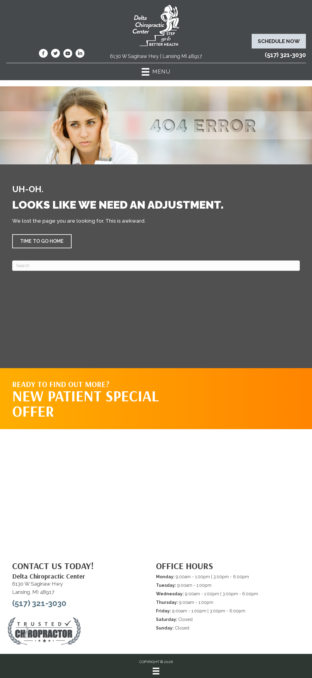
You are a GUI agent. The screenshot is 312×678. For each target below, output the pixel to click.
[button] (42, 241)
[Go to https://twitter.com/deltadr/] (55, 54)
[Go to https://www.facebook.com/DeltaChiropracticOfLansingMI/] (43, 54)
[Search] (156, 265)
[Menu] (156, 671)
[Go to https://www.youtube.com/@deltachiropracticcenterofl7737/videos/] (67, 54)
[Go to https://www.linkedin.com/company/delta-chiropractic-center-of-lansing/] (79, 54)
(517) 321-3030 (285, 55)
